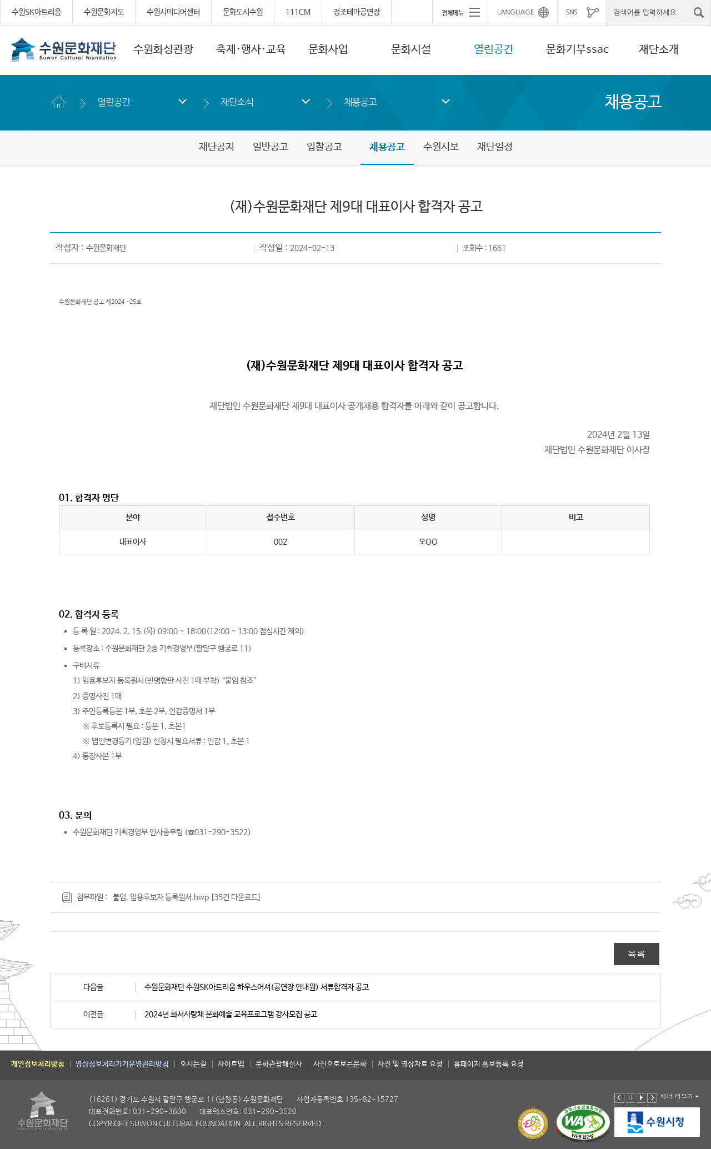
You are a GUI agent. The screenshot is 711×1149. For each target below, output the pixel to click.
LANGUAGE (515, 12)
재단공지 (216, 147)
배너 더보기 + (679, 1096)
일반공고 (270, 147)
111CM (298, 12)
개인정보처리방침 (37, 1064)
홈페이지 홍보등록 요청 (489, 1064)
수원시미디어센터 (173, 12)
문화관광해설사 (279, 1064)
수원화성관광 (163, 49)
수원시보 (441, 147)
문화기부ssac (577, 49)
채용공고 (360, 102)
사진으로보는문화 (340, 1064)
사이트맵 (231, 1064)
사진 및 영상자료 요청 (410, 1064)
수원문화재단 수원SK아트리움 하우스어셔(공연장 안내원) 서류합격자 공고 (256, 987)
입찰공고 (324, 147)
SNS (571, 12)
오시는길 (193, 1064)
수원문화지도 (104, 12)
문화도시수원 (243, 12)
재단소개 (659, 49)
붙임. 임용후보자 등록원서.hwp (161, 897)
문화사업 (328, 49)
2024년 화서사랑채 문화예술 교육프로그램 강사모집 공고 (230, 1014)
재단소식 (237, 102)
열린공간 (494, 49)
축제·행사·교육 (251, 49)
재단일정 (495, 147)
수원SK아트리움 (36, 12)
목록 (636, 953)
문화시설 (411, 49)
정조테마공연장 (356, 12)
